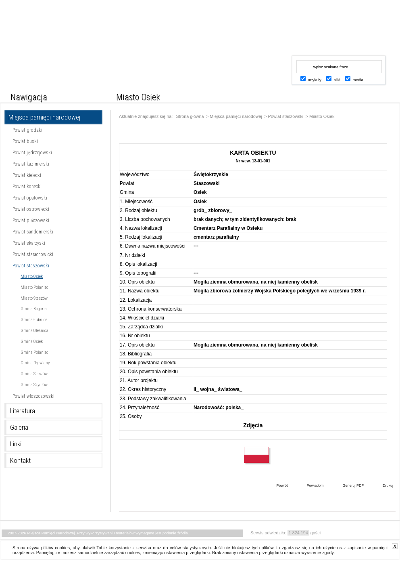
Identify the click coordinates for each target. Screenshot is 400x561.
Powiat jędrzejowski (32, 152)
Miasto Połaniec (34, 287)
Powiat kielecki (26, 175)
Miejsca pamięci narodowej (44, 117)
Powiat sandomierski (32, 232)
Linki (15, 444)
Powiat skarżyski (28, 243)
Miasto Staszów (34, 298)
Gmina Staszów (34, 373)
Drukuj (382, 486)
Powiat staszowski (30, 266)
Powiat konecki (27, 186)
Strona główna (190, 116)
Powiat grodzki (27, 130)
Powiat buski (25, 141)
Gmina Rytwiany (35, 363)
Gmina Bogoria (34, 308)
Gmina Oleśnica (34, 330)
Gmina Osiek (32, 341)
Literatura (22, 411)
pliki (336, 80)
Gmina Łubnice (34, 319)
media (358, 80)
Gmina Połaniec (34, 352)
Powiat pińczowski (30, 220)
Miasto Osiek (32, 276)
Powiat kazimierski (30, 164)
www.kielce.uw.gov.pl (332, 34)
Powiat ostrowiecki (30, 209)
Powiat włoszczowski (33, 396)
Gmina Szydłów (34, 384)
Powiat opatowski (29, 198)
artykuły (314, 80)
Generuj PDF (347, 486)
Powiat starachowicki (32, 254)
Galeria (19, 427)
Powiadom (308, 486)
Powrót (276, 486)
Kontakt (20, 460)
